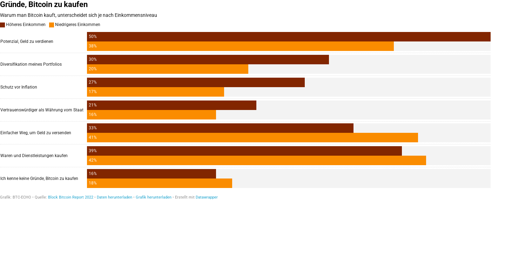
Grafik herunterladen (153, 197)
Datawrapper (207, 197)
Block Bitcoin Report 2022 (70, 197)
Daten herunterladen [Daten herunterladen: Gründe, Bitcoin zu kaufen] (114, 197)
